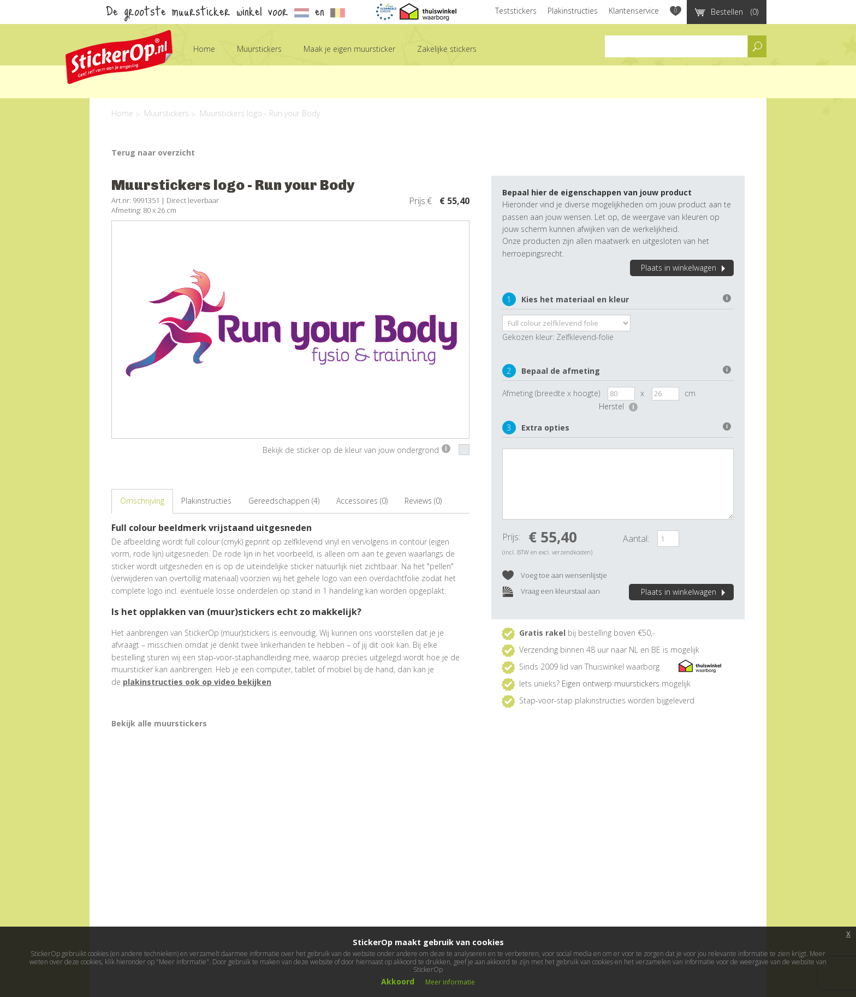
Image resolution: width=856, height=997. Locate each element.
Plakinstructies (573, 10)
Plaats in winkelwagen (684, 267)
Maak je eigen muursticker (349, 49)
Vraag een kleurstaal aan (551, 592)
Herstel (618, 406)
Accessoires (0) (362, 500)
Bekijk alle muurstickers (159, 723)
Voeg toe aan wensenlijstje (554, 576)
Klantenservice (634, 10)
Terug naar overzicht (153, 152)
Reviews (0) (423, 500)
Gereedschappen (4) (283, 500)
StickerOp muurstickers (119, 57)
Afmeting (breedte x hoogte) (551, 393)
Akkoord (397, 981)
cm (690, 393)
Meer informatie (450, 982)
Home (204, 49)
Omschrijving (142, 500)
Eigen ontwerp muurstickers (610, 683)
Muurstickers (259, 49)
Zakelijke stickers (447, 49)
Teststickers (516, 10)
